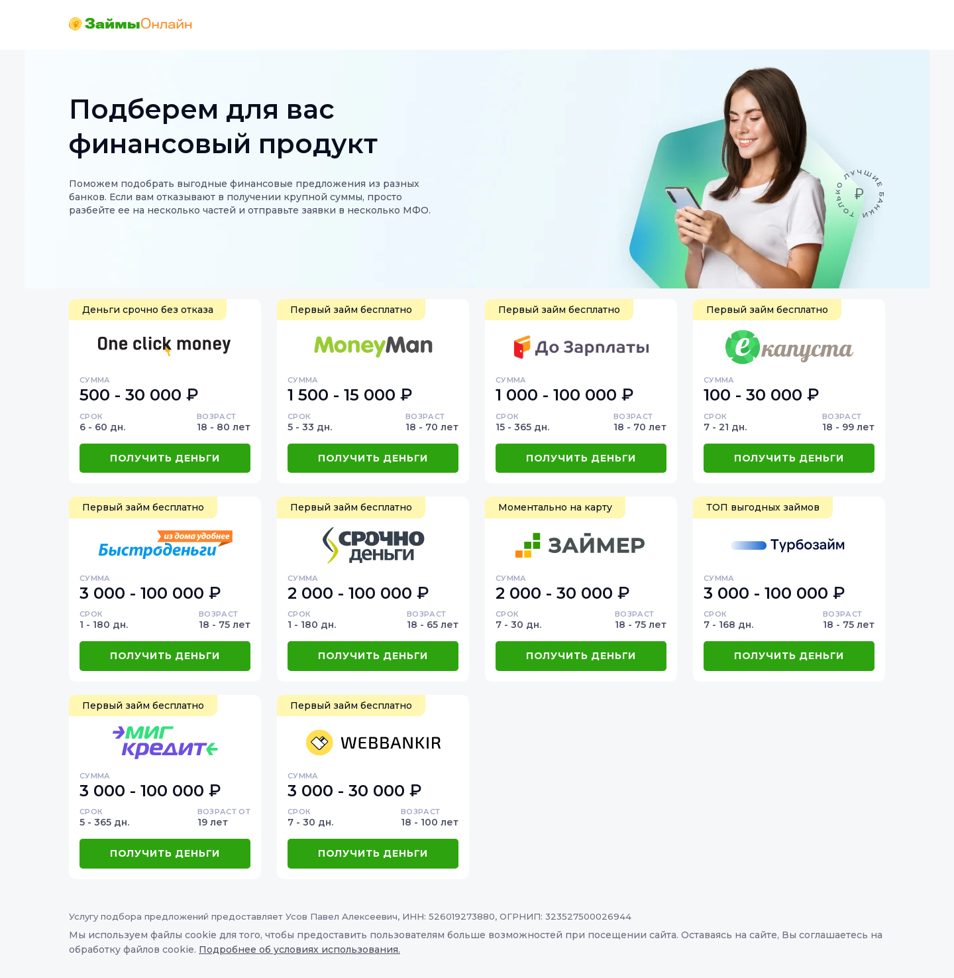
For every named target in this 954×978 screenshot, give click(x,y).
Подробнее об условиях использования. (299, 949)
